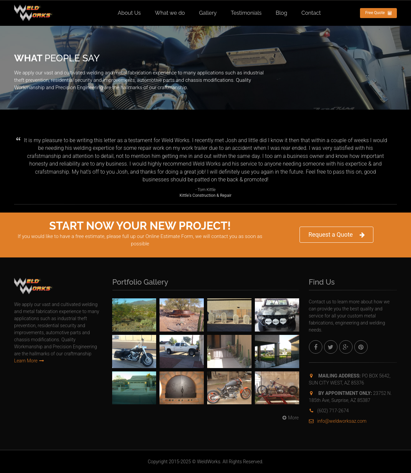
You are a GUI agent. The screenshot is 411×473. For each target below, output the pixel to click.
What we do (170, 13)
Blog (281, 13)
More (290, 417)
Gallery (208, 13)
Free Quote (378, 13)
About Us (129, 13)
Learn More (29, 360)
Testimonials (246, 13)
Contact (311, 13)
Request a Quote (336, 235)
